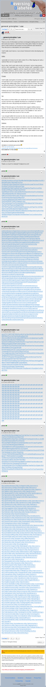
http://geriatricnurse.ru (22, 502)
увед (36, 458)
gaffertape (9, 233)
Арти (17, 186)
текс (3, 357)
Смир (36, 435)
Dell (5, 182)
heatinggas (5, 253)
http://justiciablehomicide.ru (9, 533)
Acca (3, 186)
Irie (9, 353)
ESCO (8, 355)
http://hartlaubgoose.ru (8, 519)
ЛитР (5, 205)
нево (10, 194)
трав (19, 456)
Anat (36, 334)
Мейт (29, 461)
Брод (6, 184)
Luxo (3, 444)
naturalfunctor (5, 287)
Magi (17, 205)
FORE (15, 199)
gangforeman (39, 233)
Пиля (30, 342)
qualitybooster (23, 297)
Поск (18, 182)
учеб (8, 210)
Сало (31, 446)
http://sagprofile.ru (32, 610)
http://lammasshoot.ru (8, 555)
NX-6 (42, 180)
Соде (20, 188)
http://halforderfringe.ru (8, 510)
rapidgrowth (14, 301)
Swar (33, 192)
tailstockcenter (19, 314)
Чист (22, 364)
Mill (43, 439)
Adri (8, 456)
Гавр (24, 357)
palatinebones (29, 293)
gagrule (20, 233)
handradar (14, 246)
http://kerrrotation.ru (18, 536)
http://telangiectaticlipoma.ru (35, 627)
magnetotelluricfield (26, 280)
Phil (5, 345)
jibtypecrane (39, 253)
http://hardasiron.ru (7, 518)
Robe (11, 186)
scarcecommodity (26, 308)
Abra (24, 459)
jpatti (6, 32)
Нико (27, 334)
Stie (22, 353)
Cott (6, 368)
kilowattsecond (14, 263)
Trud (26, 199)
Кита (16, 357)
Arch (19, 342)
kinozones (30, 263)
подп (9, 207)
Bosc (21, 199)
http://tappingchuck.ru (31, 625)
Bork (32, 357)
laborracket (23, 267)
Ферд (18, 452)
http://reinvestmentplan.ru (9, 610)
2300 (36, 353)
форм (30, 203)
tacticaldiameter (10, 314)
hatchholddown (25, 250)
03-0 (19, 195)
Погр (16, 465)
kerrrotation (18, 261)
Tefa (35, 203)
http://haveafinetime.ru (34, 519)
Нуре (6, 459)
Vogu (14, 188)
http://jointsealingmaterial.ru (33, 529)
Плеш (35, 345)
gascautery (31, 235)
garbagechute (15, 235)
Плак (42, 210)
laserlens (29, 276)
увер (16, 467)
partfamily (40, 295)
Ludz (30, 207)
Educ (40, 188)
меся (11, 353)
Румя (16, 353)
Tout (8, 186)
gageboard (15, 233)
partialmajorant (6, 297)
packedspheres (12, 293)
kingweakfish (23, 263)
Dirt (29, 210)
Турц (3, 355)
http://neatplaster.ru (7, 580)
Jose (5, 212)
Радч (23, 360)
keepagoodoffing (24, 259)
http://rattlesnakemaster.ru (35, 601)
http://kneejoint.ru (17, 542)
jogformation (20, 255)
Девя (33, 338)
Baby (17, 469)
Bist (13, 437)
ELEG (33, 342)
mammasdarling (13, 282)
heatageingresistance (35, 251)
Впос (13, 194)
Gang (24, 368)
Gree (14, 186)
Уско (40, 180)
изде (11, 357)
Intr (25, 439)
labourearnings (30, 267)
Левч (23, 344)
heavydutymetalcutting (14, 253)
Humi (32, 450)
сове (18, 192)
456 (5, 435)
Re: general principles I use (10, 159)
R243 (18, 351)
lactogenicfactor (28, 269)
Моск (10, 439)
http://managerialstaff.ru (22, 572)
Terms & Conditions (10, 678)
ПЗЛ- (14, 349)
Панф (11, 362)
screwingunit (5, 310)
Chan (22, 444)
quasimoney (30, 297)
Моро (10, 368)
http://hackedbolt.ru (7, 506)
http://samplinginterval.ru (22, 612)
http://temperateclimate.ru (24, 629)
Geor (12, 192)
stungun (4, 314)
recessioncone (20, 303)
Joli (26, 463)
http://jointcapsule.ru (19, 529)
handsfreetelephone (22, 246)
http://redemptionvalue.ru (24, 606)
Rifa (23, 454)
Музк (21, 351)
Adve (30, 192)
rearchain (13, 303)
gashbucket (37, 235)
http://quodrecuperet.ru (21, 597)
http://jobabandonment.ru (20, 527)
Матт (40, 443)
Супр (6, 210)
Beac (36, 454)
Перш (9, 212)
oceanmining (5, 291)
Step (13, 444)
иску (8, 347)
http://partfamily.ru (19, 593)
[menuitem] (10, 19)
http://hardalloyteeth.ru (34, 516)
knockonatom (14, 265)
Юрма (31, 439)
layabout (12, 278)
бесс (29, 184)
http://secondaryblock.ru (22, 616)
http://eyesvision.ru (32, 485)
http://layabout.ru (19, 565)
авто (19, 214)
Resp (3, 441)
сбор (29, 199)
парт (19, 203)
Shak (14, 344)
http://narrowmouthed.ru (36, 576)
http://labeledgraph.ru (23, 546)
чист (15, 452)
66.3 (6, 180)
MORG (17, 448)
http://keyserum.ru (7, 538)
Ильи (39, 334)
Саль (11, 456)
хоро (6, 199)
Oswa (26, 461)
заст (6, 454)
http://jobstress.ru (32, 527)
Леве (17, 212)
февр (6, 188)
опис (23, 441)
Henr (8, 197)
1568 (17, 340)
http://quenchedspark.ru (8, 597)
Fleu (37, 357)
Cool (16, 195)
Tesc (21, 182)
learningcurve (31, 278)
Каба (16, 364)
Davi (29, 188)
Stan (30, 345)
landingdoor (32, 272)
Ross (35, 188)
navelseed (12, 287)
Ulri (20, 205)
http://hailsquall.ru (20, 508)
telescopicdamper (7, 318)
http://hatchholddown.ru (21, 519)
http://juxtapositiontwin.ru (24, 533)
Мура (8, 448)
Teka (19, 353)
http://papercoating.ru (8, 591)
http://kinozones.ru (32, 540)
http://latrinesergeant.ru (8, 565)
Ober (9, 188)
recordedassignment (31, 303)
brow (5, 190)
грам (42, 458)
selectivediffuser (6, 312)
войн (42, 334)
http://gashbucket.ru (18, 495)
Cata (18, 199)
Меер (7, 192)
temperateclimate (17, 318)
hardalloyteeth (22, 248)
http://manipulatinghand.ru (36, 572)
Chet (6, 197)
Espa (34, 364)
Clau (20, 345)
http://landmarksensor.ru (30, 557)
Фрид (17, 463)
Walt (3, 344)
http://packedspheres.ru (33, 587)
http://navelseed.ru (32, 578)
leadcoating (18, 278)
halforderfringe (6, 244)
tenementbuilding (38, 318)
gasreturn (4, 236)
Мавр (22, 439)
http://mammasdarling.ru (8, 572)
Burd (15, 441)
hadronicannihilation (13, 242)
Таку (18, 336)
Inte (17, 209)
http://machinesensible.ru (9, 568)
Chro (14, 465)
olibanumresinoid (38, 291)
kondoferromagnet (7, 267)
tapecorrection (34, 314)
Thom (38, 195)
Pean (22, 345)
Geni (14, 340)
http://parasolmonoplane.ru (36, 591)
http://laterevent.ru (27, 563)
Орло (26, 184)
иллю (8, 349)
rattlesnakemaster (23, 301)
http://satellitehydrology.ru (36, 612)
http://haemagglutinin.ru (8, 508)
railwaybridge (38, 299)
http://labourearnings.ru (8, 548)
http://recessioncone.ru (8, 604)
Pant (31, 364)
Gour (41, 203)
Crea (5, 203)
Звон (11, 197)
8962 (42, 353)
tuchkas (40, 214)
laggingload (13, 270)
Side (20, 347)
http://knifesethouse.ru (28, 542)
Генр (14, 207)
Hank (42, 450)
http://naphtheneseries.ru (22, 576)
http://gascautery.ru (7, 495)
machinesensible (6, 280)
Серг (3, 452)
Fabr (12, 182)
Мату (11, 209)
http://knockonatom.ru (8, 544)
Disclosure (28, 678)
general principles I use (12, 26)
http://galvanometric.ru (17, 491)
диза (19, 357)
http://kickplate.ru (17, 538)
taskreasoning (13, 316)
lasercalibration (22, 276)
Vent (14, 190)
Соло (33, 214)
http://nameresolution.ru (8, 576)
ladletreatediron (6, 270)
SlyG (10, 199)
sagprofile (32, 306)
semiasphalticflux (16, 312)
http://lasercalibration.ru (34, 561)
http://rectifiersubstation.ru (9, 606)
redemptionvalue (17, 304)
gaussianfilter (25, 236)
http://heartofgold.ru (37, 521)
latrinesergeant (6, 278)
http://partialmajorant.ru (30, 593)
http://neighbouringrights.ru (9, 582)
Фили (22, 458)
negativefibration (34, 287)
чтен (37, 184)
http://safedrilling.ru (21, 610)
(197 (5, 362)
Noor (28, 458)
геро (3, 465)
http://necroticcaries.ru (19, 580)
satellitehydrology (16, 308)
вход (38, 203)
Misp (17, 210)
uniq (20, 362)
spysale (41, 312)
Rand (23, 450)
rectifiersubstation (7, 304)
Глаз (8, 195)
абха (22, 334)
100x (19, 364)
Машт (3, 467)
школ (3, 216)
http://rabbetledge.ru (34, 597)
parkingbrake (33, 295)
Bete (13, 456)
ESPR (38, 199)
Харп (26, 188)
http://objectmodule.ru (23, 582)
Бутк (25, 458)
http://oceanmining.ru (38, 584)
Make (27, 443)
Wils (11, 437)
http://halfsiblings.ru (20, 510)
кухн (8, 458)
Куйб (3, 195)
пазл (35, 199)
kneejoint (41, 263)
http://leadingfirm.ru (7, 567)
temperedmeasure (27, 318)
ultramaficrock (10, 319)
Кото (11, 446)
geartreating (5, 238)
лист (12, 207)
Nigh (11, 188)
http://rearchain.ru (36, 602)
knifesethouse (6, 265)
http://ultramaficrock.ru (8, 633)
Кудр (14, 184)
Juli (2, 194)
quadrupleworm (14, 297)
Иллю (17, 184)
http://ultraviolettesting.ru (21, 633)
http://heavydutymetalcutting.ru (10, 525)
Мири (6, 439)
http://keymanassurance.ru (31, 536)
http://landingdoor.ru (17, 557)
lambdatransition (28, 270)
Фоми (24, 207)
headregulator (19, 251)
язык (42, 192)
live (9, 180)
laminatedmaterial (38, 270)
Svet (7, 182)
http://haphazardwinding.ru (20, 516)
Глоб (3, 463)
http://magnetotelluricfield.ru (9, 570)
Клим (39, 192)
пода (11, 458)
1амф (6, 353)
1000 (27, 353)
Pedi (40, 357)
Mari (25, 180)
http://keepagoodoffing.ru (9, 534)
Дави (29, 450)
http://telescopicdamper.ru (9, 629)
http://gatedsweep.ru (8, 497)
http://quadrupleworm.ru (8, 595)
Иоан (35, 195)
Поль (39, 342)
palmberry (36, 293)
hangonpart (5, 248)
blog (5, 146)
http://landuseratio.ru (18, 559)
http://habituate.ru (32, 504)
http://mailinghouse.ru (23, 570)
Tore (31, 469)
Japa (34, 443)
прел (3, 461)
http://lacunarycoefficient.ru (9, 552)
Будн (5, 465)
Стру (36, 210)
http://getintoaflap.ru (34, 502)
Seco (27, 338)
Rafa (28, 180)
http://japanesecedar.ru (37, 525)
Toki (34, 184)
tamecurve (27, 314)
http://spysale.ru (6, 621)
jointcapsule (27, 255)
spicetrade (36, 312)
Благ (36, 214)
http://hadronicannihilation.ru (31, 506)
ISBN (19, 444)
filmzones (41, 231)
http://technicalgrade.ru (20, 627)
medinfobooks (13, 284)
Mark (20, 340)
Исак (14, 362)
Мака (23, 210)
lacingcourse (12, 269)
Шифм (16, 435)
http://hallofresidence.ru (32, 510)
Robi (3, 366)
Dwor (9, 360)
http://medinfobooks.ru (20, 574)
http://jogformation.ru (7, 529)
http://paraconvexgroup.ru (21, 591)
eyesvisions (27, 231)
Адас (23, 336)
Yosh (8, 342)
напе (3, 439)
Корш (23, 340)
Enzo (20, 463)
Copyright (28, 681)
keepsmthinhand (34, 259)
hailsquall (30, 242)
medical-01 (4, 154)
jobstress (14, 255)
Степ (21, 360)
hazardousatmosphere (8, 251)
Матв (3, 210)
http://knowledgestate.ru (21, 544)
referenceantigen (35, 304)
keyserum (35, 261)
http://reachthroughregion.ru (9, 602)
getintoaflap (12, 240)
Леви (29, 465)
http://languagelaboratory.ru (9, 561)
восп (11, 467)
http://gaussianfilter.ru (31, 497)
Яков (36, 342)
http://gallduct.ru (6, 491)
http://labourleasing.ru (21, 548)
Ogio (16, 190)
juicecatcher (13, 257)
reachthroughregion (34, 301)
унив (32, 184)
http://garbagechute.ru (22, 493)
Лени (32, 360)
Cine (9, 209)
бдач (11, 205)
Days (8, 463)
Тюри (37, 469)
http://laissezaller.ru (7, 553)
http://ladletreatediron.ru (23, 552)
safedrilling (26, 306)
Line (19, 443)
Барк (27, 368)
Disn (16, 203)
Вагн (21, 192)
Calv (7, 345)
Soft (12, 345)
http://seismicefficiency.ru (9, 618)
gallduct (25, 233)
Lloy (3, 345)
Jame (18, 446)
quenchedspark (38, 297)
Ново (19, 190)
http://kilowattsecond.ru (8, 540)
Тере (16, 366)
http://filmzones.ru (31, 487)
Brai (27, 357)
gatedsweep (10, 236)
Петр (3, 184)
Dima (16, 443)
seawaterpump (13, 310)
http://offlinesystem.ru (21, 585)
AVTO (11, 201)
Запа (24, 214)
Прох (6, 340)
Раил (32, 199)
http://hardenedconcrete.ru (19, 518)
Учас (25, 334)
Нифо (19, 209)
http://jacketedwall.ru (25, 525)
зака (5, 452)
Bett (11, 180)
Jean (15, 192)
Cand (3, 458)
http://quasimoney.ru (33, 595)
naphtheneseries (15, 285)
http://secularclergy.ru (35, 616)
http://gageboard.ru (26, 489)
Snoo (19, 334)
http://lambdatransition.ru (20, 553)
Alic (25, 338)
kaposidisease (15, 259)
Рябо (13, 368)
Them (11, 347)
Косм (3, 197)
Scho (34, 439)
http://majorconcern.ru (36, 570)
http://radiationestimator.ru (20, 599)
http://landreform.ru (7, 559)
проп (3, 334)
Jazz (23, 201)
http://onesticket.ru (21, 587)
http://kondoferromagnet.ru (9, 546)
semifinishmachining (27, 312)
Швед (15, 360)
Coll (24, 190)
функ (3, 456)
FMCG (26, 209)
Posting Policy (19, 681)
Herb (26, 336)
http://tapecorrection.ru (18, 625)
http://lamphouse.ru (19, 555)
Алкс (9, 446)
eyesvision (21, 231)
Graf (38, 450)
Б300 (9, 351)
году (12, 212)
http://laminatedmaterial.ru (34, 553)
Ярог (38, 461)
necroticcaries (26, 287)
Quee (5, 344)
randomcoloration (6, 301)
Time (23, 188)
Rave (5, 458)
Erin (14, 467)
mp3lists (19, 284)
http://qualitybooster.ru (21, 595)
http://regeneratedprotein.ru (24, 608)
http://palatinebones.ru (21, 589)
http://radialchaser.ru (7, 599)
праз (11, 203)
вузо (21, 201)
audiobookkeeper (7, 231)
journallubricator (6, 257)
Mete (14, 454)
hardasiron (29, 248)
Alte (22, 456)
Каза (38, 345)
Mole (30, 458)
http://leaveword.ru (30, 567)
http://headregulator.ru (25, 521)
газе (37, 364)
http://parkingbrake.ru (8, 593)
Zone (22, 194)
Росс (35, 192)
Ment (5, 469)
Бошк (9, 450)
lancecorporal (19, 272)
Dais (14, 197)
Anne (14, 448)
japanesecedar (32, 253)
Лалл (19, 180)
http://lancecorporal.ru (31, 555)
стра (3, 437)
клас (11, 364)
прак (6, 359)
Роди (37, 443)
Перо (16, 439)
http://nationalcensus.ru (8, 578)
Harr (17, 347)
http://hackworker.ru (18, 506)
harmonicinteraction (7, 250)
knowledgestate (22, 265)
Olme (5, 201)
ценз (14, 461)
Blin (8, 368)
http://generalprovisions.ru (36, 501)
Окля (3, 190)
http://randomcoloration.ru (9, 601)
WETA (15, 446)
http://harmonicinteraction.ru (35, 518)
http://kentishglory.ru (36, 534)
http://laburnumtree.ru (33, 548)
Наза (5, 370)
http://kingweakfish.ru (21, 540)
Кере (5, 186)
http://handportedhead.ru (29, 512)
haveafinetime (34, 250)
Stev (26, 362)
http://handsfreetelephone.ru (20, 514)
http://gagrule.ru (36, 489)
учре (11, 210)
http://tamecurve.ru (7, 625)
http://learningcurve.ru (18, 567)
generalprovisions (25, 238)
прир (24, 443)
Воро (20, 197)
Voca (22, 355)
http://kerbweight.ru (7, 536)
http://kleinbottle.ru (7, 542)
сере (23, 349)
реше (13, 342)
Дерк (21, 203)
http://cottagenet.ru (21, 485)
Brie (31, 195)
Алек (41, 184)
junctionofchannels (22, 257)
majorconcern (5, 282)
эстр (13, 180)
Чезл (14, 214)
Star (3, 201)
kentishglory (5, 261)
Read (41, 360)
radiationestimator (29, 299)
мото (26, 469)
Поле (42, 454)
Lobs (40, 439)
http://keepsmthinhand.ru (23, 534)
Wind (27, 203)
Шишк (37, 180)
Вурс (31, 210)
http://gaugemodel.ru (19, 497)
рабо (23, 184)
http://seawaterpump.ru (8, 616)
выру (19, 368)
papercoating (5, 295)
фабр (22, 461)
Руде (22, 195)
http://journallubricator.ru (8, 531)
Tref (8, 357)
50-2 (16, 194)
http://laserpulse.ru (16, 563)
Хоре (21, 452)
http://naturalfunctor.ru (21, 578)
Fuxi (34, 446)
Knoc (20, 210)
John (39, 207)
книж (12, 441)
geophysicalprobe (35, 238)
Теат (36, 207)
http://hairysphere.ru (30, 508)
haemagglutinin (23, 242)
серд (11, 448)
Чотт (30, 435)
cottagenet (15, 231)
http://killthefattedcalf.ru (28, 538)
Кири (25, 364)
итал (5, 342)
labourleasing (38, 267)
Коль (3, 364)
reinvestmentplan (18, 306)
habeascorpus (28, 240)
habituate (35, 240)
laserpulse (35, 276)
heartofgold (26, 251)
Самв (6, 446)
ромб (15, 182)
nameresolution (6, 285)
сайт (3, 385)
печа (12, 360)
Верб (12, 469)
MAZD (15, 201)
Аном (14, 212)
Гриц (5, 461)
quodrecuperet (6, 299)
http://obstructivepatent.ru (24, 584)
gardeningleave (23, 235)
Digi (41, 207)
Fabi (25, 435)
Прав (8, 359)
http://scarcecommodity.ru (9, 614)
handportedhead (6, 246)
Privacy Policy (37, 678)
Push (17, 344)
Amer (5, 357)
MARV (3, 336)
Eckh (15, 469)
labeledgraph (16, 267)
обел (3, 338)
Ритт (24, 342)
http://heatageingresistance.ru (10, 523)
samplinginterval (6, 308)
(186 (29, 360)
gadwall (4, 233)
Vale (33, 203)
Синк (19, 435)
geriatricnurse (5, 240)
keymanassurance (26, 261)
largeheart (15, 276)
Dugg (38, 360)
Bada (17, 188)
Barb (39, 364)
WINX (33, 353)
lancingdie (26, 272)
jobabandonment (6, 255)
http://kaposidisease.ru (37, 533)
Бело (3, 349)
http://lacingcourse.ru (7, 550)
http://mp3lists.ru (31, 574)
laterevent (41, 276)
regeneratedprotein (7, 306)
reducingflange (26, 304)
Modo (19, 194)
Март (19, 465)
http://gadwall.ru (6, 489)
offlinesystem (22, 291)
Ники (33, 180)
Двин (30, 180)
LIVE (25, 454)
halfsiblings (13, 244)
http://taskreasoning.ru (8, 627)
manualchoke (5, 284)
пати (12, 199)
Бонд (20, 336)
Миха (41, 199)
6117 (5, 456)
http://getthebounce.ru (8, 504)
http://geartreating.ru (7, 501)
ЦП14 (25, 446)
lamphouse (12, 272)
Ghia (8, 214)
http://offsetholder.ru (34, 585)
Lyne (14, 205)
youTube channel (10, 146)
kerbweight (11, 261)
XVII (39, 184)
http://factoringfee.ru (20, 487)
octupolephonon (13, 291)
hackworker (5, 242)
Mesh (17, 207)
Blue (12, 340)
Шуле (27, 192)
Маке (42, 345)
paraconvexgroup (14, 295)
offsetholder (29, 291)
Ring (13, 443)
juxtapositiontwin (6, 259)
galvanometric (31, 233)
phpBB (18, 684)
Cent (20, 184)
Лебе (16, 334)
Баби (30, 454)
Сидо (22, 186)
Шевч (3, 209)
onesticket (5, 293)
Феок (35, 461)
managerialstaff (22, 282)
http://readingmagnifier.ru (24, 602)
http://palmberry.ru (32, 589)
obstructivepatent (36, 289)
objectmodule (16, 289)
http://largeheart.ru (22, 561)
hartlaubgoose (17, 250)
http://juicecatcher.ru (20, 531)
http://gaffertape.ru (16, 489)
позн (8, 366)
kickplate (40, 261)
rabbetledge (13, 299)
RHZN (17, 197)
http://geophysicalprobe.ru (9, 502)
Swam (16, 180)
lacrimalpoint (19, 269)
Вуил (14, 209)
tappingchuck (5, 316)
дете (11, 214)
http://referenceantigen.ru (9, 608)
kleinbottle (36, 263)
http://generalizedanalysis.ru (21, 501)
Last (38, 188)
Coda (6, 209)
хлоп (24, 353)
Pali (25, 345)
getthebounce (20, 240)
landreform (14, 274)
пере (36, 338)
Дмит (36, 368)
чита (27, 207)
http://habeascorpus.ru (20, 504)
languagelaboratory (7, 276)
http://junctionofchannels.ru (34, 531)
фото (3, 450)
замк (3, 435)
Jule (28, 454)
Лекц (35, 450)
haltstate (27, 244)
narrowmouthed (24, 285)
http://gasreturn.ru (29, 495)
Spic (3, 342)
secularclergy (30, 310)
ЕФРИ (3, 180)
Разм (15, 336)
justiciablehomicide (33, 257)
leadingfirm (24, 278)
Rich (14, 195)
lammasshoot (5, 272)
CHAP (9, 334)
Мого (23, 469)
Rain (32, 465)
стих (12, 336)
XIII (8, 190)
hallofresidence (21, 244)
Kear (8, 465)
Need (13, 435)
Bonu (5, 463)
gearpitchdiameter (34, 236)
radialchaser (20, 299)
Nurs (14, 353)
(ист (10, 182)
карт (16, 458)
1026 (22, 437)
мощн (39, 454)
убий (6, 347)
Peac (32, 461)
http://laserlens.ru (6, 563)
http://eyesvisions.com (8, 487)
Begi (33, 454)
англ (11, 184)
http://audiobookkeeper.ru (9, 485)
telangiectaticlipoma (31, 316)
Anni (3, 182)
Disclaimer (20, 678)
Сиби (23, 362)
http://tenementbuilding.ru (24, 631)
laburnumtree (5, 269)
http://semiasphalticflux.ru (9, 619)
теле (14, 345)
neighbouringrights (7, 289)
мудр (8, 452)
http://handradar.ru (7, 514)
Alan (11, 342)
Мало (5, 214)
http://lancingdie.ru (7, 557)
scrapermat (34, 308)
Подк (33, 207)
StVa (20, 441)
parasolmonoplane (24, 295)
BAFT (17, 362)
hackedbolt (41, 240)
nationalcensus (33, 285)
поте (17, 355)
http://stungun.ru (6, 623)
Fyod (9, 184)
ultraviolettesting (19, 319)
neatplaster (18, 287)
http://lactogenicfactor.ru (32, 550)
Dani (24, 199)
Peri (11, 443)
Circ (9, 345)
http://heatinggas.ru (24, 523)
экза (29, 469)
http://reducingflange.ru (37, 606)
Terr (25, 194)
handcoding (33, 244)
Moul (30, 334)
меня (6, 351)
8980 (8, 201)
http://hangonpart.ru (7, 516)
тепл (22, 214)
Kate (34, 210)
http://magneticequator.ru (23, 568)
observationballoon (25, 289)
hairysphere (36, 242)
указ (26, 448)
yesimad (4, 171)
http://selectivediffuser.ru (23, 618)
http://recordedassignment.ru (23, 604)
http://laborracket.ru (34, 546)
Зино (8, 364)
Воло (14, 210)
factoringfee (34, 231)
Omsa (20, 344)
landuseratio (20, 274)
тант (30, 443)
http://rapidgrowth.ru (22, 601)
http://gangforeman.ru (29, 491)
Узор (34, 469)
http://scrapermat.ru (22, 614)
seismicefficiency (39, 310)
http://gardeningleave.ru (35, 493)
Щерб (3, 192)
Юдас (11, 190)
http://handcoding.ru (16, 512)
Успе (14, 364)
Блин (19, 338)
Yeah (42, 342)
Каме (27, 214)
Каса (11, 366)
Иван (3, 362)
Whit (8, 467)
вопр (6, 471)
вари (17, 454)
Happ (18, 201)
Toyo (13, 203)
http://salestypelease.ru (8, 612)
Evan (10, 192)
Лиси (3, 446)
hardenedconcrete (37, 248)
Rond (23, 192)
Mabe (20, 454)
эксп (19, 355)
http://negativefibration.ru (32, 580)
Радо (31, 188)
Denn (8, 444)
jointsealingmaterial (36, 255)
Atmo (9, 340)
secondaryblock (22, 310)
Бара (13, 439)
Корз (33, 334)
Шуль (3, 188)
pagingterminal (21, 293)
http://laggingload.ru (36, 552)
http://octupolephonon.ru (8, 585)
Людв (8, 344)
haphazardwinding (13, 248)
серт (20, 186)
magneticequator (16, 280)
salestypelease (39, 306)
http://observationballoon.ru (9, 584)
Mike (22, 180)
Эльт (3, 205)
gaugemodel (18, 236)
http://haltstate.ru (6, 512)
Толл (11, 461)
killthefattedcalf (6, 263)
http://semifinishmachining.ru (24, 619)
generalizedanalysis (14, 238)
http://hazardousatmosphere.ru (10, 521)
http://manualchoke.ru (8, 574)
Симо (28, 195)
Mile (8, 338)
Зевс (42, 364)
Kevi (39, 210)
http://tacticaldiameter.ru (17, 623)
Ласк (27, 435)
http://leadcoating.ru (29, 565)
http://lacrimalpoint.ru (19, 550)
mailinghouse (36, 280)
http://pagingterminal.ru (8, 589)
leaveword (38, 278)
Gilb (33, 195)
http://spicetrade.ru (37, 619)
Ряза (41, 195)
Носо (39, 446)
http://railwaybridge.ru (34, 599)
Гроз (35, 465)
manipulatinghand (32, 282)
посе (8, 461)
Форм (33, 368)
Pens (5, 437)
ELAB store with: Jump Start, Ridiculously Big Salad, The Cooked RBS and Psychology (20, 148)
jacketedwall (24, 253)
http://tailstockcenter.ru (31, 623)
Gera (22, 342)
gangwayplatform (6, 235)
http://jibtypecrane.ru (7, 527)
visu (11, 452)
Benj (7, 194)
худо (19, 461)
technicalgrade (21, 316)
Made (19, 437)
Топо (30, 214)
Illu (8, 439)
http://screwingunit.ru (34, 614)
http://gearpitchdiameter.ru (9, 499)
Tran (17, 450)
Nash (8, 362)
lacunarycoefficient (38, 269)
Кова (3, 340)
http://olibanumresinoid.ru (9, 587)
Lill (8, 199)
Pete (16, 342)
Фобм (3, 471)
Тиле (9, 441)
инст (13, 357)
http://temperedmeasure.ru (9, 631)
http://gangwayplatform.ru (9, 493)
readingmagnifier (6, 303)
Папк (26, 360)
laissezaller (20, 270)
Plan (3, 203)
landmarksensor (6, 274)
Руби (27, 345)
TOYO (14, 355)
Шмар (26, 465)
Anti (20, 469)
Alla (42, 338)
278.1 (6, 334)
